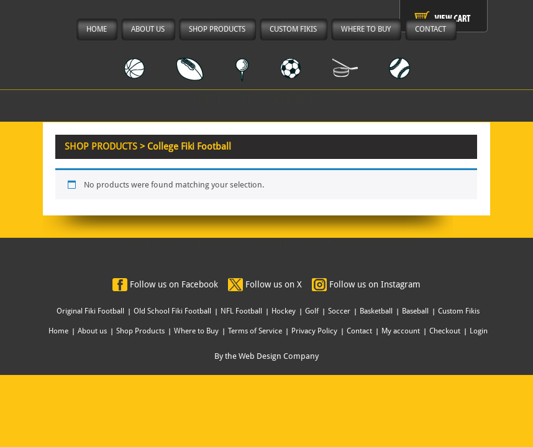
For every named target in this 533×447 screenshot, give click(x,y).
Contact (359, 331)
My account (400, 331)
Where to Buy (196, 331)
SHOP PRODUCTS (101, 146)
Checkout (444, 331)
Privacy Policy (314, 331)
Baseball (415, 311)
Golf (312, 311)
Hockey (283, 311)
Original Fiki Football (90, 311)
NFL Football (241, 311)
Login (479, 331)
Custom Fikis (459, 311)
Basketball (376, 311)
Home (58, 331)
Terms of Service (255, 331)
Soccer (339, 311)
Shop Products (140, 331)
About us (92, 331)
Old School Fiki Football (172, 311)
